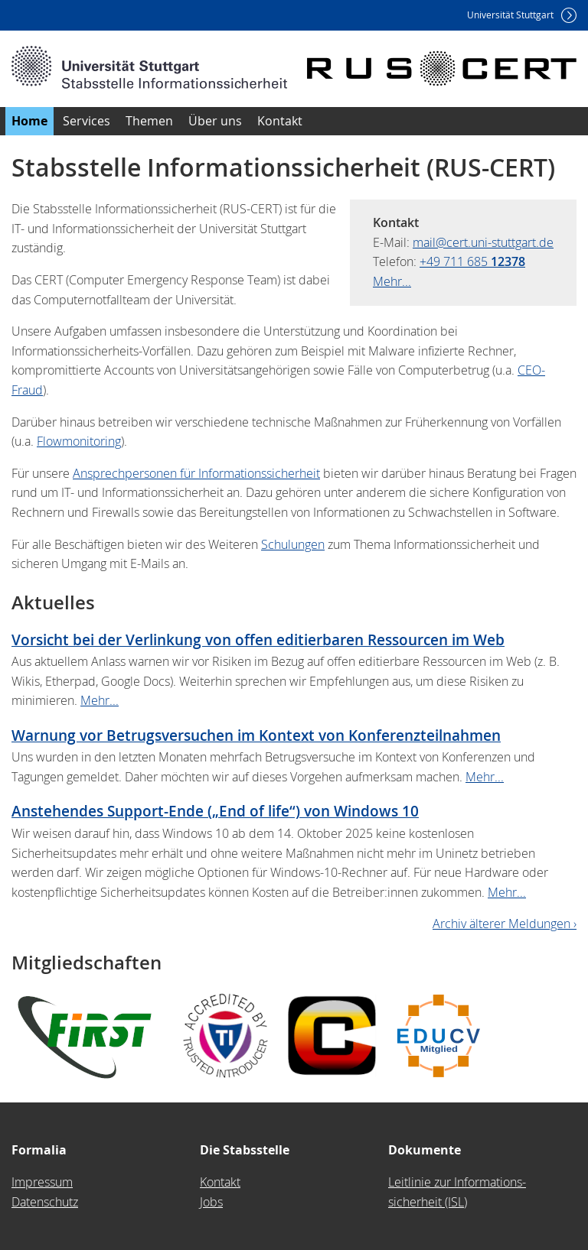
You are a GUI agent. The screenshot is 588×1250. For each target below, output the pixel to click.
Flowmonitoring (79, 441)
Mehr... (392, 281)
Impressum (42, 1182)
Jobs (211, 1201)
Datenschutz (44, 1201)
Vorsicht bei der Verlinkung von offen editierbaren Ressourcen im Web (258, 639)
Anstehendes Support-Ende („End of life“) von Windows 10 (215, 810)
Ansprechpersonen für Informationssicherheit (196, 473)
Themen (149, 120)
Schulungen (293, 544)
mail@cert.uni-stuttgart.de (483, 242)
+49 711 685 (472, 261)
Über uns (215, 120)
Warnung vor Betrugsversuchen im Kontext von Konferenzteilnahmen (256, 735)
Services (86, 120)
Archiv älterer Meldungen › (505, 923)
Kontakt (279, 120)
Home (29, 120)
